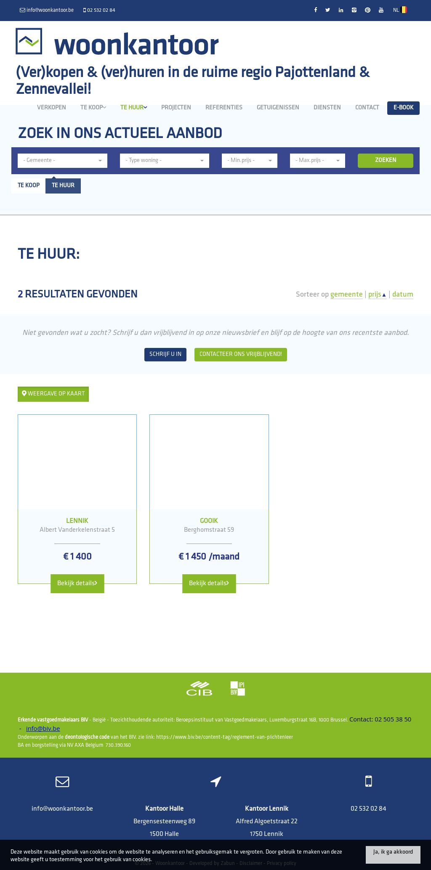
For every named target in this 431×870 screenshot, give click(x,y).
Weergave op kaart (53, 393)
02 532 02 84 (368, 809)
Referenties (223, 108)
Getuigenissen (278, 108)
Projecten (176, 108)
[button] (62, 161)
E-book (403, 108)
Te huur (133, 107)
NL (400, 9)
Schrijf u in (165, 354)
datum (402, 295)
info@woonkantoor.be (62, 809)
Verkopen (51, 108)
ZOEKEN (385, 160)
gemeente (346, 295)
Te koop (93, 107)
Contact (367, 108)
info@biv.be (43, 728)
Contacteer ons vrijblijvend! (241, 354)
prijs (377, 295)
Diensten (327, 108)
